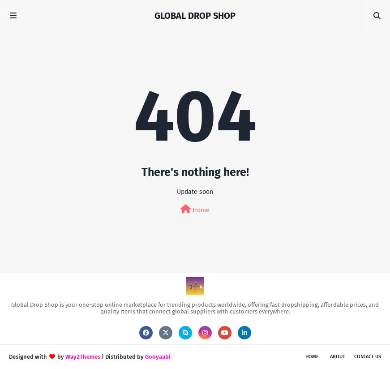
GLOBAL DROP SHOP (195, 15)
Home (195, 209)
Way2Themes (82, 356)
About (337, 357)
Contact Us (367, 357)
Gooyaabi (158, 356)
